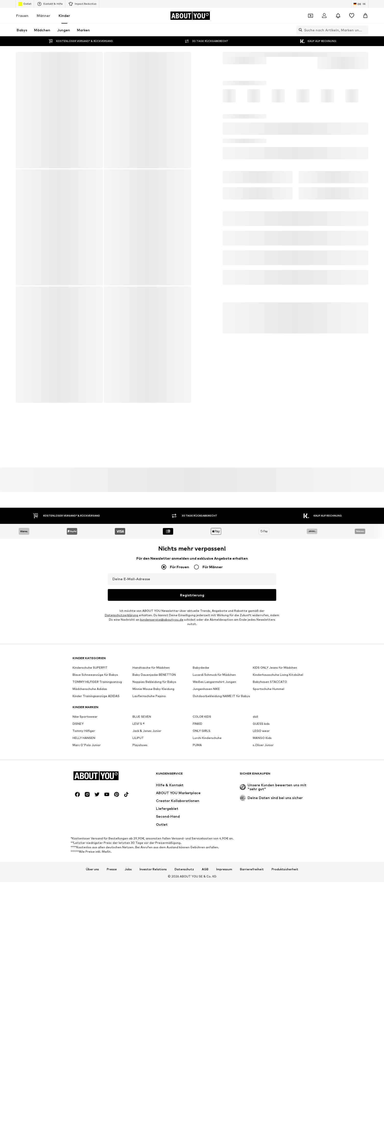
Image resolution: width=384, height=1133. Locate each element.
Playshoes (139, 952)
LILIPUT (138, 945)
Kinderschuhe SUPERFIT (90, 874)
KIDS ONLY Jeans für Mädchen (275, 874)
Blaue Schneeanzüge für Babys (95, 881)
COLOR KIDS (202, 923)
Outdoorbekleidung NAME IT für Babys (221, 903)
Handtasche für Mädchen (151, 874)
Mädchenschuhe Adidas (89, 896)
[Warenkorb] (365, 16)
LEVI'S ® (138, 930)
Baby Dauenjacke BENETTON (154, 881)
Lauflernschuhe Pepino (149, 903)
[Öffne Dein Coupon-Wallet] (310, 16)
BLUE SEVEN (141, 923)
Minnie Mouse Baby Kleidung (153, 896)
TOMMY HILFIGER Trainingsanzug (97, 888)
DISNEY (78, 930)
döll (255, 923)
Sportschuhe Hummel (268, 896)
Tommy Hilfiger (83, 937)
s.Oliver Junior (263, 952)
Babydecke (201, 874)
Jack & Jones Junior (146, 937)
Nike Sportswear (84, 923)
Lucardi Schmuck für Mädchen (214, 881)
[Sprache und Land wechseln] (359, 4)
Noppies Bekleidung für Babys (154, 888)
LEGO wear (261, 937)
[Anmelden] (324, 16)
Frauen (22, 15)
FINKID (197, 930)
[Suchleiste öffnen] (299, 30)
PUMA (197, 952)
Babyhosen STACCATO (270, 888)
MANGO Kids (262, 945)
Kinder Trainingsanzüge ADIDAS (96, 903)
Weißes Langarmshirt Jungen (214, 888)
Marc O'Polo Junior (86, 952)
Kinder (64, 15)
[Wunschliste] (352, 16)
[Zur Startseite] (190, 16)
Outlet (24, 4)
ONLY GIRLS (201, 937)
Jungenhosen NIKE (206, 896)
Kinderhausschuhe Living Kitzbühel (278, 881)
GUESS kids (261, 930)
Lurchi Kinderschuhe (207, 945)
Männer (43, 15)
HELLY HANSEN (83, 945)
